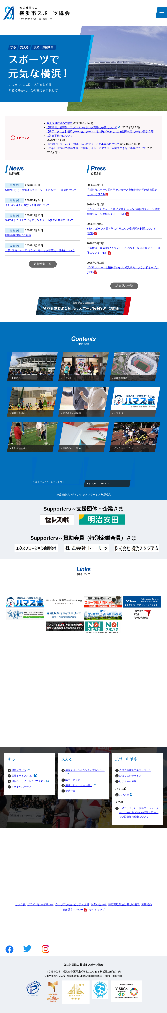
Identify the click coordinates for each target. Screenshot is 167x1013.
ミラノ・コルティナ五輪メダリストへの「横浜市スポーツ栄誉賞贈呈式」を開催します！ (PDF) (123, 211)
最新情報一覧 (43, 264)
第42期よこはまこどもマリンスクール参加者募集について (39, 220)
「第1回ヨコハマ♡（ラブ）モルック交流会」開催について (40, 250)
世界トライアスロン (21, 776)
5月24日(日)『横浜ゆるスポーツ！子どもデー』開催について (40, 190)
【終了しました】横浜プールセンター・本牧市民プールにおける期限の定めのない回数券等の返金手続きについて (99, 133)
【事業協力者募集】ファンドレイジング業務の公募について (81, 127)
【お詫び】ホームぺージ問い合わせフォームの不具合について (83, 144)
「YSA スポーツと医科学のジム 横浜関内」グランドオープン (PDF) (123, 270)
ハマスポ (122, 795)
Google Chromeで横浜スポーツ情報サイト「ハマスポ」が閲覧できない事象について (96, 148)
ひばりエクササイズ (130, 775)
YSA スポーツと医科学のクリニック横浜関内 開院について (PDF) (121, 231)
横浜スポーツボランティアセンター (83, 770)
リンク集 (20, 904)
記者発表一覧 (124, 285)
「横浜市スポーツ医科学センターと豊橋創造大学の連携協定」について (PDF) (123, 192)
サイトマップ (97, 909)
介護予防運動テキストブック (135, 770)
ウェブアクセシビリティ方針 (72, 904)
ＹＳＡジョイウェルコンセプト (49, 483)
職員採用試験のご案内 (59, 123)
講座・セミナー (74, 779)
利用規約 (146, 904)
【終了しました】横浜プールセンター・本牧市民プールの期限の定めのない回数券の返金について (138, 812)
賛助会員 (70, 790)
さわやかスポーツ (21, 786)
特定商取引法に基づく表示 (124, 904)
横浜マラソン (17, 770)
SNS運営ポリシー (72, 909)
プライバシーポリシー (40, 904)
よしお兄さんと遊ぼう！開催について (27, 205)
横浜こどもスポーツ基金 (76, 785)
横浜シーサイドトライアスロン (27, 781)
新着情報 (14, 185)
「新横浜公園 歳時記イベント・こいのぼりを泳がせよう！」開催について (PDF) (123, 250)
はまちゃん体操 (127, 781)
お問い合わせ (98, 904)
